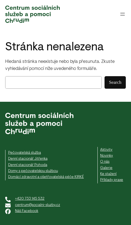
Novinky (106, 156)
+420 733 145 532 (29, 199)
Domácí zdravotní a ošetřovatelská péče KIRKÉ (46, 177)
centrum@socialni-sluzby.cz (37, 205)
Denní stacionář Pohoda (27, 165)
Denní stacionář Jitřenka (27, 159)
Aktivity (106, 150)
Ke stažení (108, 174)
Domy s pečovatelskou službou (33, 171)
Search (115, 82)
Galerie (106, 168)
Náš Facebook (26, 211)
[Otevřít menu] (122, 14)
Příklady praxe (111, 180)
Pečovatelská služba (24, 153)
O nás (104, 162)
